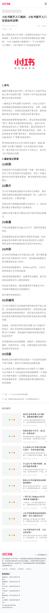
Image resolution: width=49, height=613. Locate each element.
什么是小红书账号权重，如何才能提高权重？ (34, 465)
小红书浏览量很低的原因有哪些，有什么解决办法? (34, 514)
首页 (4, 11)
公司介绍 (5, 569)
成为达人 (29, 569)
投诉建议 (21, 569)
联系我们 (13, 569)
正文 (18, 11)
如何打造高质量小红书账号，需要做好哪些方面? (33, 415)
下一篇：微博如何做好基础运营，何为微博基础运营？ (21, 399)
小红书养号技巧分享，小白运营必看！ (34, 531)
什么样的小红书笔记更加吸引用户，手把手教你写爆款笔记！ (34, 448)
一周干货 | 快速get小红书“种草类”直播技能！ (34, 498)
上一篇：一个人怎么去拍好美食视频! (15, 394)
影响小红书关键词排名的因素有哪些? (34, 481)
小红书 (12, 11)
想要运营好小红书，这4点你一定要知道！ (34, 432)
